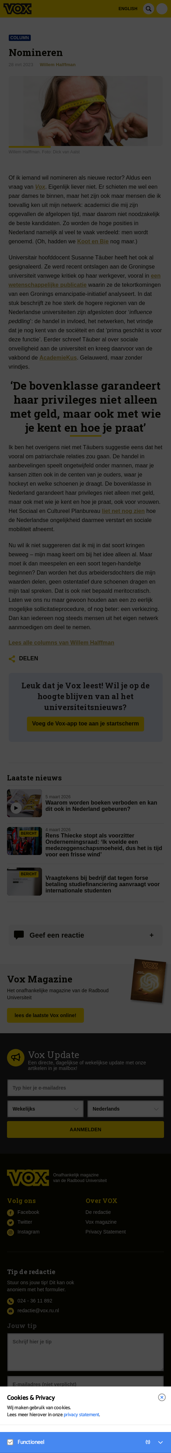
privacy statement (81, 1415)
